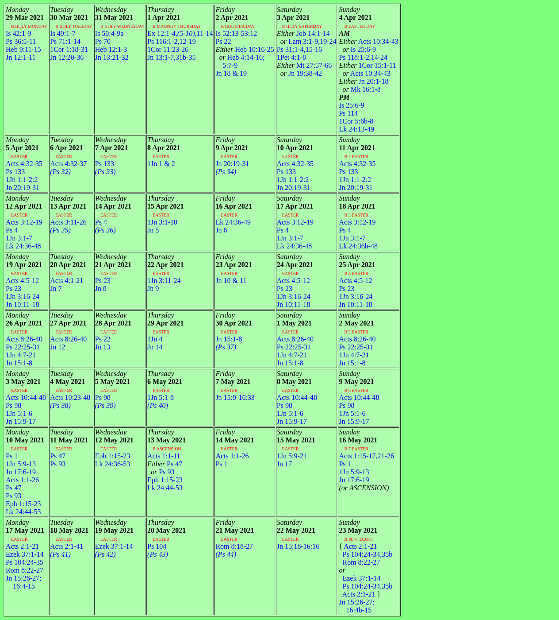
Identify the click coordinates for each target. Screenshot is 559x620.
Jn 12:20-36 (67, 57)
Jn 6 (221, 230)
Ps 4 (12, 230)
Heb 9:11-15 (23, 49)
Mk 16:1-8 (359, 89)
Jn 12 (57, 347)
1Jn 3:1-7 (19, 238)
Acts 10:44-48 (26, 397)
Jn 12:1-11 (20, 57)
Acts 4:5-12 (22, 280)
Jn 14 (154, 347)
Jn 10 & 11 (230, 280)
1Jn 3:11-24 (163, 280)
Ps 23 (13, 288)
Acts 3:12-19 (24, 222)
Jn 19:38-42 (299, 73)
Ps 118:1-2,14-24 (363, 57)
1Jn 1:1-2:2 (22, 179)
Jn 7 (55, 288)
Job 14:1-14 (303, 33)
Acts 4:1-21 (66, 280)
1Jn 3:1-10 (162, 222)
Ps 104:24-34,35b (365, 554)
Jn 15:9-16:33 (234, 397)
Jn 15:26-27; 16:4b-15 (356, 606)
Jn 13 (102, 347)
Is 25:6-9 (357, 49)
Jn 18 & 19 (231, 73)
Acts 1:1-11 (163, 456)
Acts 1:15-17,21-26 (366, 456)
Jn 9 (153, 288)
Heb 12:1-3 (111, 49)
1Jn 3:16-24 (22, 296)
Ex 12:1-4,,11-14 (180, 33)
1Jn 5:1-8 (160, 397)
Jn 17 (284, 464)
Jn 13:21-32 (112, 57)
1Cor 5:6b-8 (356, 121)
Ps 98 (13, 405)
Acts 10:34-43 (368, 41)
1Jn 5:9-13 (21, 464)
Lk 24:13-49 (356, 129)
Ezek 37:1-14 (25, 554)
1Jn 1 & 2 (161, 163)
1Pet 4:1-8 (291, 57)
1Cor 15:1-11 (367, 65)
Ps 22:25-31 (23, 347)
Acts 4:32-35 (24, 163)
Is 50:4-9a (109, 33)
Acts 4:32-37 (68, 163)
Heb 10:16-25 (244, 49)
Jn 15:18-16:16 (298, 546)
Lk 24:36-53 (112, 464)
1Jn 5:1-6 (19, 413)
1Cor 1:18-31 (69, 49)
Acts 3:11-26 (68, 222)
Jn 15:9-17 (21, 421)
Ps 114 (348, 113)
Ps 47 (13, 488)
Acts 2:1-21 (22, 546)
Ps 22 (223, 41)
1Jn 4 (154, 339)
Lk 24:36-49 (233, 222)
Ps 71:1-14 (65, 41)
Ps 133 (15, 171)
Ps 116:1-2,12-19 (171, 41)
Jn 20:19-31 (22, 187)
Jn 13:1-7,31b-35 (171, 57)
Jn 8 (101, 288)
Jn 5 (153, 230)
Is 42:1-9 (18, 33)
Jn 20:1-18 (363, 81)
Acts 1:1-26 (22, 480)
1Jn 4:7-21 (21, 355)
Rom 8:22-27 (24, 570)
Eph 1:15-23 (23, 504)
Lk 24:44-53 (23, 511)
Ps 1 (12, 456)
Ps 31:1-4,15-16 (299, 49)
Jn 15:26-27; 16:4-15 (23, 582)
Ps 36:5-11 (21, 41)
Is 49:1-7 (62, 33)
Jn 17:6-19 (21, 472)
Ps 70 (103, 41)
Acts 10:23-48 (70, 397)
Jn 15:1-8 (19, 363)
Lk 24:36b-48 (358, 246)
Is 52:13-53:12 (236, 33)
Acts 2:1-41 (66, 546)
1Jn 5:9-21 (292, 456)
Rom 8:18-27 (234, 546)
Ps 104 (156, 546)
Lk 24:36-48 (23, 246)
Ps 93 (13, 496)
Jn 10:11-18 (22, 304)
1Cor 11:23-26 (167, 49)
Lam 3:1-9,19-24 (307, 41)
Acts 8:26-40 (24, 339)
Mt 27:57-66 (304, 65)
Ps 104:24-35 (24, 562)
